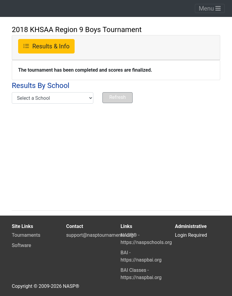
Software (21, 245)
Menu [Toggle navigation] (210, 8)
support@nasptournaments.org (100, 235)
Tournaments (26, 235)
